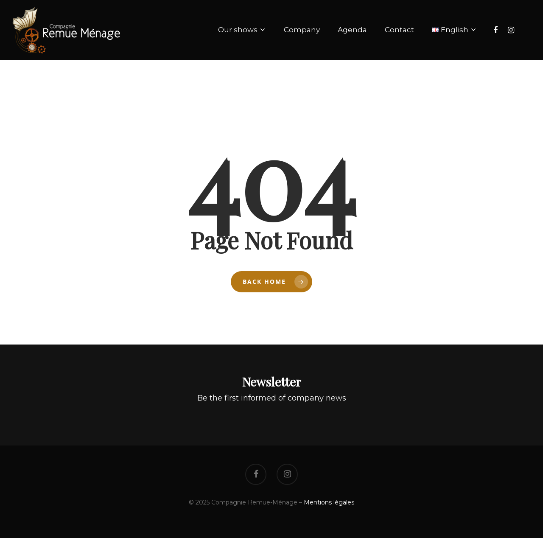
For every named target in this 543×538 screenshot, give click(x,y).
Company (302, 29)
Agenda (352, 29)
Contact (399, 29)
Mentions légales (329, 502)
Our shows (241, 30)
